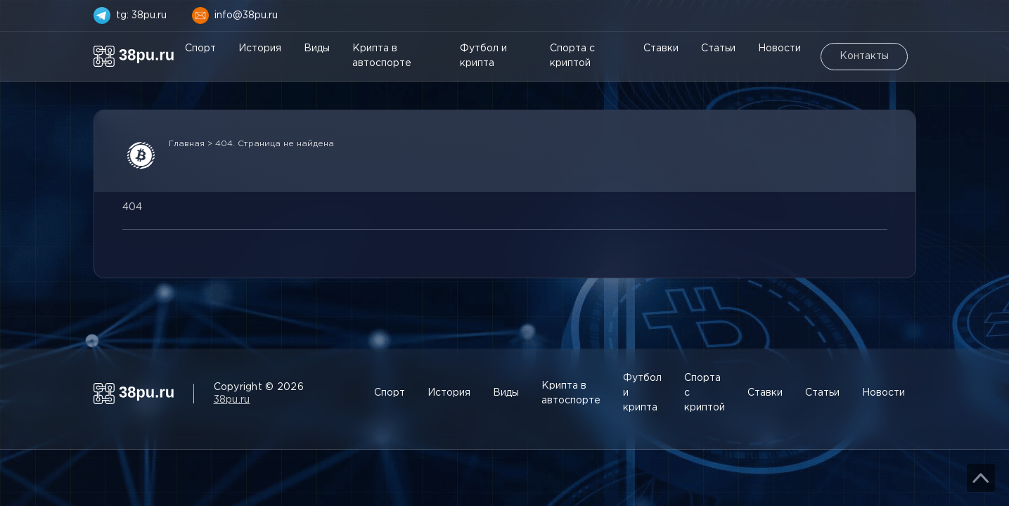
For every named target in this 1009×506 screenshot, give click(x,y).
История (259, 48)
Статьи (718, 48)
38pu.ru (232, 400)
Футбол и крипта (483, 55)
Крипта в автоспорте (381, 55)
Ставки (661, 48)
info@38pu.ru (246, 15)
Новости (779, 48)
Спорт (200, 48)
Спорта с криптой (572, 55)
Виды (317, 48)
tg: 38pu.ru (141, 15)
